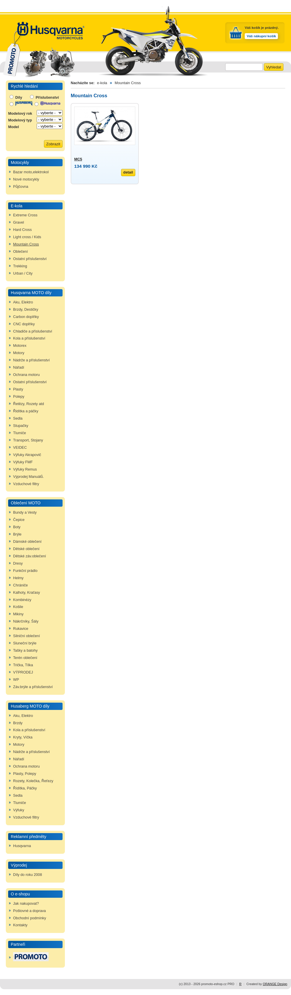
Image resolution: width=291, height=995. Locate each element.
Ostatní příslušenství (30, 259)
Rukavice (20, 629)
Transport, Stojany (28, 440)
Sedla (17, 418)
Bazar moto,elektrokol (31, 172)
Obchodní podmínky (29, 918)
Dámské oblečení (27, 542)
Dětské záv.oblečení (29, 556)
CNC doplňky (24, 324)
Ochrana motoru (26, 375)
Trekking (20, 266)
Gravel (18, 222)
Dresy (18, 563)
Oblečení (20, 252)
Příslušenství (44, 97)
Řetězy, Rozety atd (28, 404)
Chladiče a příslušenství (32, 331)
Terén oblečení (25, 658)
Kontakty (20, 925)
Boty (16, 527)
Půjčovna (20, 187)
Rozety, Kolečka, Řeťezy (33, 781)
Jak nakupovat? (26, 904)
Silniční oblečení (26, 636)
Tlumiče (19, 433)
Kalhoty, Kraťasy (26, 593)
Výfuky (18, 810)
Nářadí (18, 367)
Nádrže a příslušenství (31, 360)
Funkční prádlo (25, 571)
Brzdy (17, 723)
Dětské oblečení (26, 549)
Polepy (18, 397)
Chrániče (20, 585)
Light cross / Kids (27, 237)
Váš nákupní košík (261, 36)
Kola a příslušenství (29, 338)
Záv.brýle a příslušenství (33, 687)
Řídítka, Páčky (25, 788)
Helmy (18, 578)
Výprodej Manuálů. (28, 477)
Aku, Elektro (23, 302)
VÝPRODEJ (23, 672)
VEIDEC (20, 448)
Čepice (18, 520)
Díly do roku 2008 (27, 875)
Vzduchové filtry (26, 484)
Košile (18, 607)
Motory (18, 353)
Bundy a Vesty (25, 512)
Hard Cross (22, 230)
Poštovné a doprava (29, 911)
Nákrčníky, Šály (25, 621)
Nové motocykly (26, 179)
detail (128, 172)
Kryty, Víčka (23, 737)
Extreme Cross (25, 215)
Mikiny (18, 614)
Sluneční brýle (24, 643)
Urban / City (23, 273)
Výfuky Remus (25, 469)
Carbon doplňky (26, 317)
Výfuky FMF (23, 462)
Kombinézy (22, 600)
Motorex (19, 346)
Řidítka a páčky (25, 411)
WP (16, 680)
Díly (16, 97)
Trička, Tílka (23, 665)
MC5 (78, 159)
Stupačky (20, 426)
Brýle (17, 534)
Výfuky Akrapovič (27, 455)
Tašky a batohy (25, 650)
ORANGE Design (275, 984)
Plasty (18, 389)
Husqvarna (22, 846)
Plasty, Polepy (24, 774)
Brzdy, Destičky (25, 309)
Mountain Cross (26, 244)
